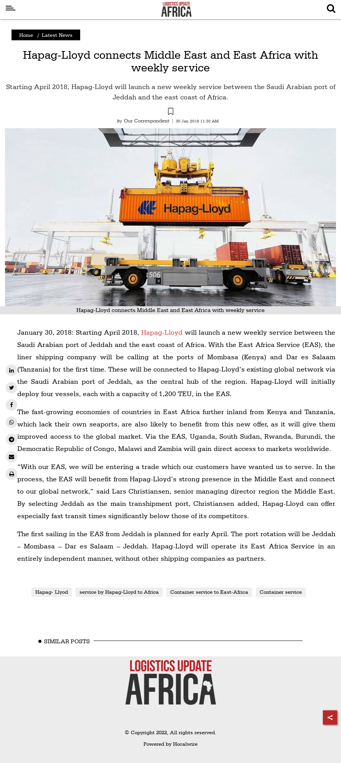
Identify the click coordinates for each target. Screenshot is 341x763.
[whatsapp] (11, 422)
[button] (170, 112)
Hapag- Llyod (51, 592)
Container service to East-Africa (209, 592)
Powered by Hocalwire (170, 744)
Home (26, 35)
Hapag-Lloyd (162, 332)
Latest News (57, 35)
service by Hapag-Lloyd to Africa (119, 592)
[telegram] (11, 439)
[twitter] (11, 387)
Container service (281, 592)
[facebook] (11, 405)
